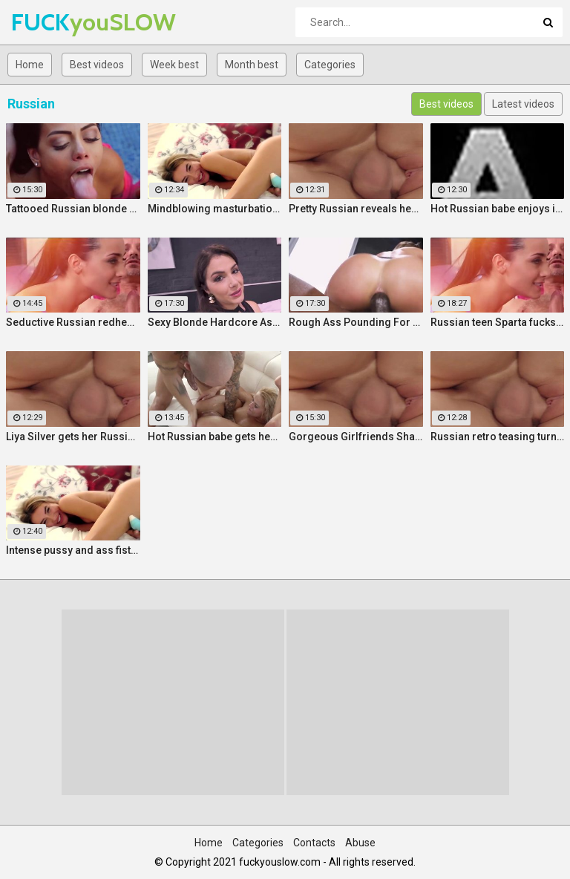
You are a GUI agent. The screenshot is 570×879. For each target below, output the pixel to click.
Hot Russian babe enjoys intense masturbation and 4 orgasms (497, 209)
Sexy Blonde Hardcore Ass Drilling (215, 322)
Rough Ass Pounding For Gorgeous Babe (356, 322)
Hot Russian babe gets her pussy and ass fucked (215, 436)
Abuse (360, 843)
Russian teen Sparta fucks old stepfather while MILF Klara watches (497, 322)
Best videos (97, 65)
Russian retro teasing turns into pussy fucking (497, 436)
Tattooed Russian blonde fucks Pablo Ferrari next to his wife (73, 209)
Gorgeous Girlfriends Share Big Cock (356, 436)
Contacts (314, 843)
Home (30, 65)
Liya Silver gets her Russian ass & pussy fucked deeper (73, 436)
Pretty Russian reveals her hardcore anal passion (356, 209)
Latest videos (523, 104)
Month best (251, 65)
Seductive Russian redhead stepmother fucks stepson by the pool (73, 322)
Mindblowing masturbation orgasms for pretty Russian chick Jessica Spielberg (215, 209)
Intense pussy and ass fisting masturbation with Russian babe (73, 550)
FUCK (50, 21)
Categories (330, 65)
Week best (174, 65)
